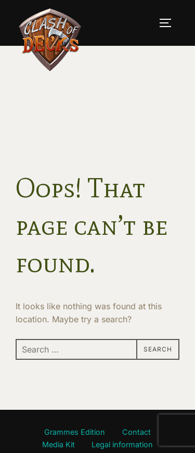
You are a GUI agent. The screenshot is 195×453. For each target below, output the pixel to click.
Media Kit (58, 444)
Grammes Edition (74, 431)
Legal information (122, 444)
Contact (136, 431)
